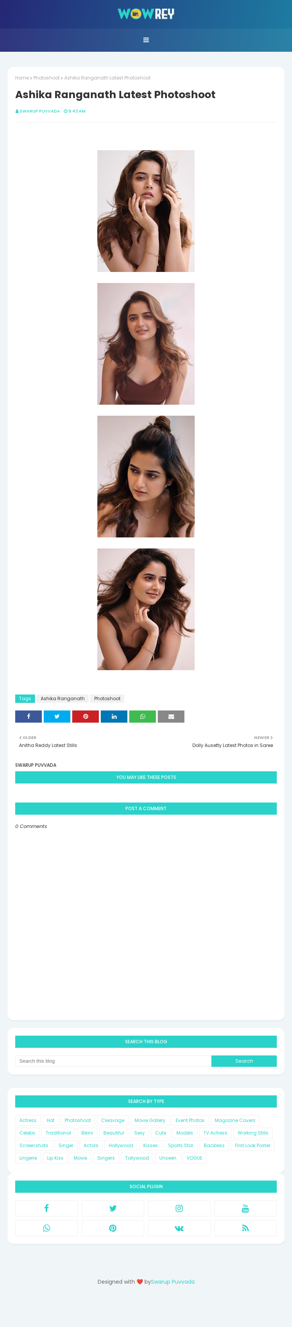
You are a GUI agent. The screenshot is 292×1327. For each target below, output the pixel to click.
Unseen (167, 1158)
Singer (66, 1145)
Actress (27, 1120)
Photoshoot (46, 78)
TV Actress (215, 1133)
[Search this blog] (113, 1061)
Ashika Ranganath (63, 698)
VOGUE (194, 1158)
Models (184, 1133)
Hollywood (121, 1145)
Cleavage (112, 1120)
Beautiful (113, 1133)
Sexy (139, 1133)
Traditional (58, 1133)
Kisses (150, 1145)
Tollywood (137, 1158)
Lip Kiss (55, 1158)
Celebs (27, 1133)
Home (22, 78)
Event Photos (190, 1120)
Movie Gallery (150, 1120)
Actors (91, 1145)
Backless (214, 1145)
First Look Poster (252, 1145)
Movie (80, 1158)
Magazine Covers (235, 1120)
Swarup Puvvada (40, 111)
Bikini (87, 1133)
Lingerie (28, 1158)
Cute (160, 1133)
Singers (106, 1158)
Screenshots (33, 1145)
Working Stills (253, 1133)
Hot (50, 1120)
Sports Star (181, 1145)
